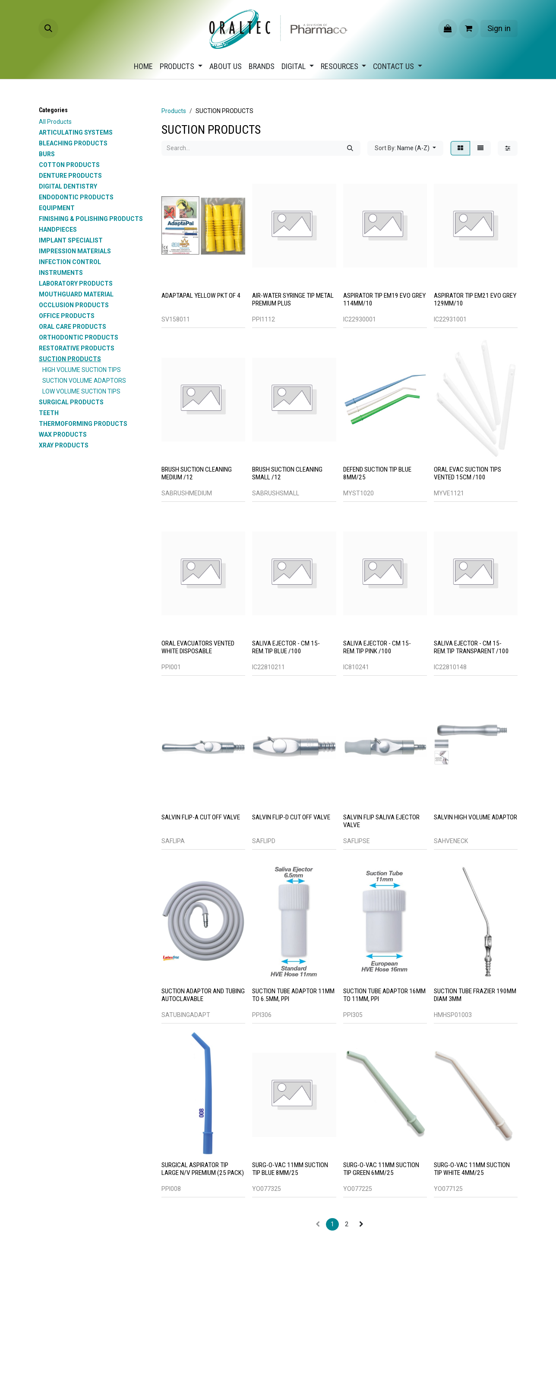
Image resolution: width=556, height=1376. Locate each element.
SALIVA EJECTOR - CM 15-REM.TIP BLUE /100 (286, 647)
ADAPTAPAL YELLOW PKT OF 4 (200, 295)
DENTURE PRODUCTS (70, 175)
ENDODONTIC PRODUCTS (76, 197)
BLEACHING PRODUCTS (73, 143)
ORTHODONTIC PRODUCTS (78, 337)
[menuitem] (143, 66)
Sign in (499, 28)
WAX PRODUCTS (63, 434)
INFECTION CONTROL (70, 261)
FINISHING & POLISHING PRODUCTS (91, 218)
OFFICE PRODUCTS (67, 315)
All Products (55, 121)
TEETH (49, 412)
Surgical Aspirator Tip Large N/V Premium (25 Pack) (202, 1169)
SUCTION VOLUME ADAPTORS (84, 380)
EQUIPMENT (57, 208)
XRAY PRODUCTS (63, 445)
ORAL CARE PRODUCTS (72, 326)
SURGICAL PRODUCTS (71, 402)
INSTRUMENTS (61, 272)
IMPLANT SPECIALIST (71, 240)
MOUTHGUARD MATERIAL (76, 294)
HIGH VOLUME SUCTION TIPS (81, 369)
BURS (47, 154)
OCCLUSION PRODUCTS (74, 305)
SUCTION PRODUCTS (70, 359)
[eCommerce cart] (469, 28)
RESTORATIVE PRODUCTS (76, 348)
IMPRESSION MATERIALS (75, 251)
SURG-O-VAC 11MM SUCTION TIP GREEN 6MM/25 (381, 1169)
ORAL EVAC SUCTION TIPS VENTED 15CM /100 (467, 473)
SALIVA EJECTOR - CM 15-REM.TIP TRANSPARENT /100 (471, 647)
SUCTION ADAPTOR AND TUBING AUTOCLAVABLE (203, 995)
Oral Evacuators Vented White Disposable (197, 647)
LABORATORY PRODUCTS (76, 283)
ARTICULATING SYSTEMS (76, 132)
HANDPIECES (58, 229)
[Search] (350, 148)
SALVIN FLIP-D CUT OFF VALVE (291, 817)
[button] (48, 28)
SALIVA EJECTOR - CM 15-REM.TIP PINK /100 (377, 647)
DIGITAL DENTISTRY (68, 186)
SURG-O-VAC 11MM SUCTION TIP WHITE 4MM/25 (472, 1169)
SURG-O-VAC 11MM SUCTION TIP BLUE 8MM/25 (290, 1169)
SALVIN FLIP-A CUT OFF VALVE (200, 817)
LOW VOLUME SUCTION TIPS (81, 391)
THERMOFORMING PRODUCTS (83, 423)
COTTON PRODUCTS (69, 164)
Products (173, 110)
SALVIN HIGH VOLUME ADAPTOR (475, 817)
